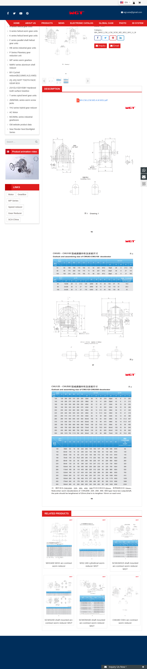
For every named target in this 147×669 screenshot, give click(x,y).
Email (114, 46)
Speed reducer (15, 207)
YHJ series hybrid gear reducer (23, 108)
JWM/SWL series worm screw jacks (22, 101)
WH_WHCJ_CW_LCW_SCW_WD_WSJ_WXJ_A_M (115, 32)
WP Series (13, 200)
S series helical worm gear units (23, 31)
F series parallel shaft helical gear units (22, 41)
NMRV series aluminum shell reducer (22, 66)
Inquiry (100, 46)
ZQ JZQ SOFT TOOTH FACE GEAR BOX (22, 81)
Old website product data (20, 124)
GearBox (22, 194)
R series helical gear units (20, 26)
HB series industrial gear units (22, 48)
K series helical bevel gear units (23, 35)
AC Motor (13, 112)
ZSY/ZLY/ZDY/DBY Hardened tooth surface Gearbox (22, 89)
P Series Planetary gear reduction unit (20, 54)
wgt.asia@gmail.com (133, 12)
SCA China (13, 219)
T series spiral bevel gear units (23, 95)
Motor (11, 194)
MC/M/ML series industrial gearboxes (20, 118)
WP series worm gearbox (20, 60)
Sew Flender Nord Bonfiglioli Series (22, 130)
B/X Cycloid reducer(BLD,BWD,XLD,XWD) (22, 74)
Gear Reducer (15, 213)
